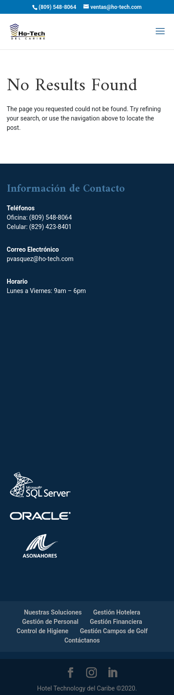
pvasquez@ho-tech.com (40, 258)
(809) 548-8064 (50, 217)
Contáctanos (82, 640)
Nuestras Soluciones (53, 612)
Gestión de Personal (50, 621)
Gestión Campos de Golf (114, 631)
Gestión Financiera (116, 621)
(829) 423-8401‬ (50, 226)
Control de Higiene (42, 631)
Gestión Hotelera (116, 612)
